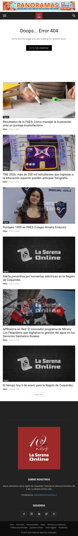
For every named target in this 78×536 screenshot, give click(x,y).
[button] (4, 16)
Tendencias (63, 527)
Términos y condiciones (56, 524)
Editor (5, 129)
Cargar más (39, 394)
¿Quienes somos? (36, 527)
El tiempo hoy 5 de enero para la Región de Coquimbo (38, 385)
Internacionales (32, 524)
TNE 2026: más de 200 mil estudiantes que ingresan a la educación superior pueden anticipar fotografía (38, 176)
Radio (43, 524)
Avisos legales (50, 527)
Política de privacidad (19, 527)
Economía (20, 524)
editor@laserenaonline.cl (45, 495)
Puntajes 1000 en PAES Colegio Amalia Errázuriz (34, 227)
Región (6, 117)
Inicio (12, 524)
